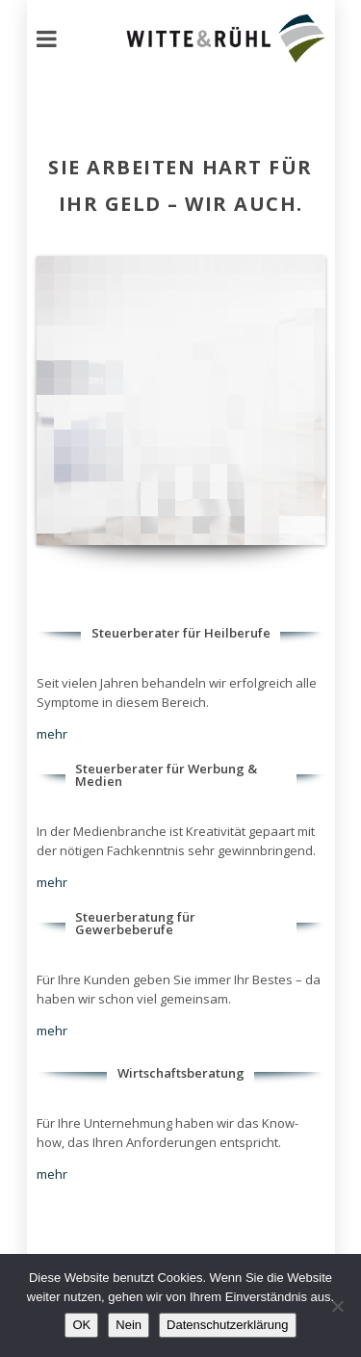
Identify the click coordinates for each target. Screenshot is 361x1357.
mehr (52, 734)
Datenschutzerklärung (227, 1325)
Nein (129, 1325)
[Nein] (337, 1306)
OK (81, 1325)
